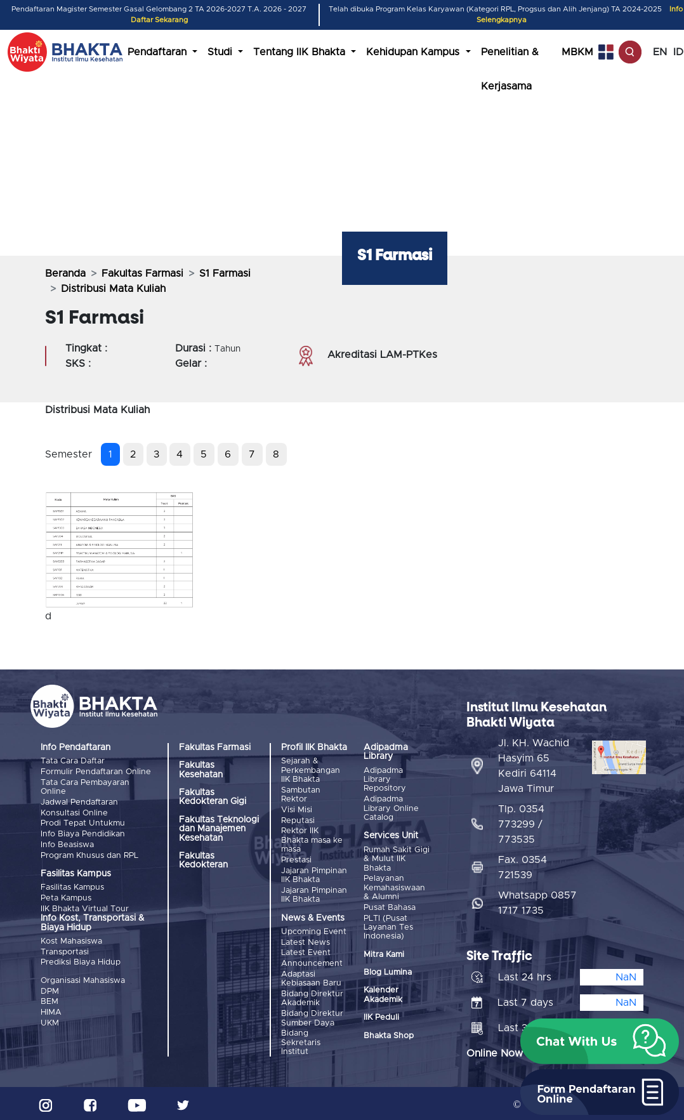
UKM (50, 1019)
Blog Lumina (388, 972)
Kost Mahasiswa (71, 939)
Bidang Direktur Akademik (312, 996)
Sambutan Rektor (300, 794)
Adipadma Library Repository (385, 780)
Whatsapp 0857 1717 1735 (537, 899)
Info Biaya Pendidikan (83, 833)
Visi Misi (296, 809)
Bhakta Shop (389, 1035)
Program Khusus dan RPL (89, 854)
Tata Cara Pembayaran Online (85, 786)
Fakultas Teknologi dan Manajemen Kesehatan (219, 829)
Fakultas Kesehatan (201, 770)
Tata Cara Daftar (73, 761)
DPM (50, 988)
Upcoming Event (313, 930)
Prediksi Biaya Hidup (81, 960)
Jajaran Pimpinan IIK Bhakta (314, 874)
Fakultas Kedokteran (203, 860)
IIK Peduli (381, 1017)
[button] (599, 1041)
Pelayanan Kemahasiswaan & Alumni (394, 887)
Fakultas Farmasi (142, 273)
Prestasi (296, 859)
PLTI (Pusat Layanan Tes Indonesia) (388, 926)
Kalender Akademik (383, 994)
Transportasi (65, 949)
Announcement (312, 962)
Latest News (305, 941)
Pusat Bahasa (390, 907)
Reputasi (298, 820)
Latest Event (306, 951)
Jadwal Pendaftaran (79, 802)
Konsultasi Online (74, 812)
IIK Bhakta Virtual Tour (85, 906)
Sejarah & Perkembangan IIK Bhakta (310, 770)
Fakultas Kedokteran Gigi (212, 797)
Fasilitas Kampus (72, 886)
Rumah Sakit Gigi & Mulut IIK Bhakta (397, 858)
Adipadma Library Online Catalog (391, 808)
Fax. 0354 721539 (522, 864)
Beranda (65, 273)
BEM (49, 998)
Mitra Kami (384, 953)
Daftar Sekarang (159, 19)
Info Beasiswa (67, 843)
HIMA (51, 1009)
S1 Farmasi (225, 273)
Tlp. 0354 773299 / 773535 (521, 821)
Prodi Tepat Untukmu (83, 823)
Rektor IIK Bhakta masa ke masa (312, 839)
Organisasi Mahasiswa (83, 978)
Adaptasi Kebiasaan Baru (311, 976)
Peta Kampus (66, 896)
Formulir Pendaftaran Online (96, 772)
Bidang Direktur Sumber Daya (312, 1015)
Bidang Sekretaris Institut (300, 1039)
